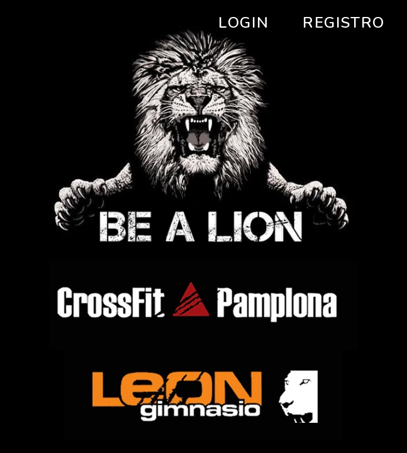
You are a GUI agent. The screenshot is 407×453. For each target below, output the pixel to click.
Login (243, 23)
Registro (344, 23)
